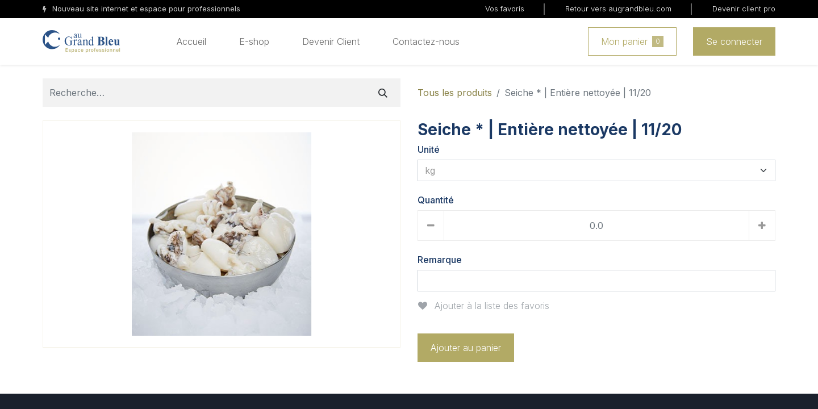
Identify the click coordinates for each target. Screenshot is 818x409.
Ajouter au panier (466, 347)
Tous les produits (455, 92)
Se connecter (734, 41)
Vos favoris (504, 8)
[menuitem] (191, 41)
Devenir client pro (743, 8)
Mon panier (632, 41)
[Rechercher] (382, 92)
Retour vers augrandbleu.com (618, 8)
